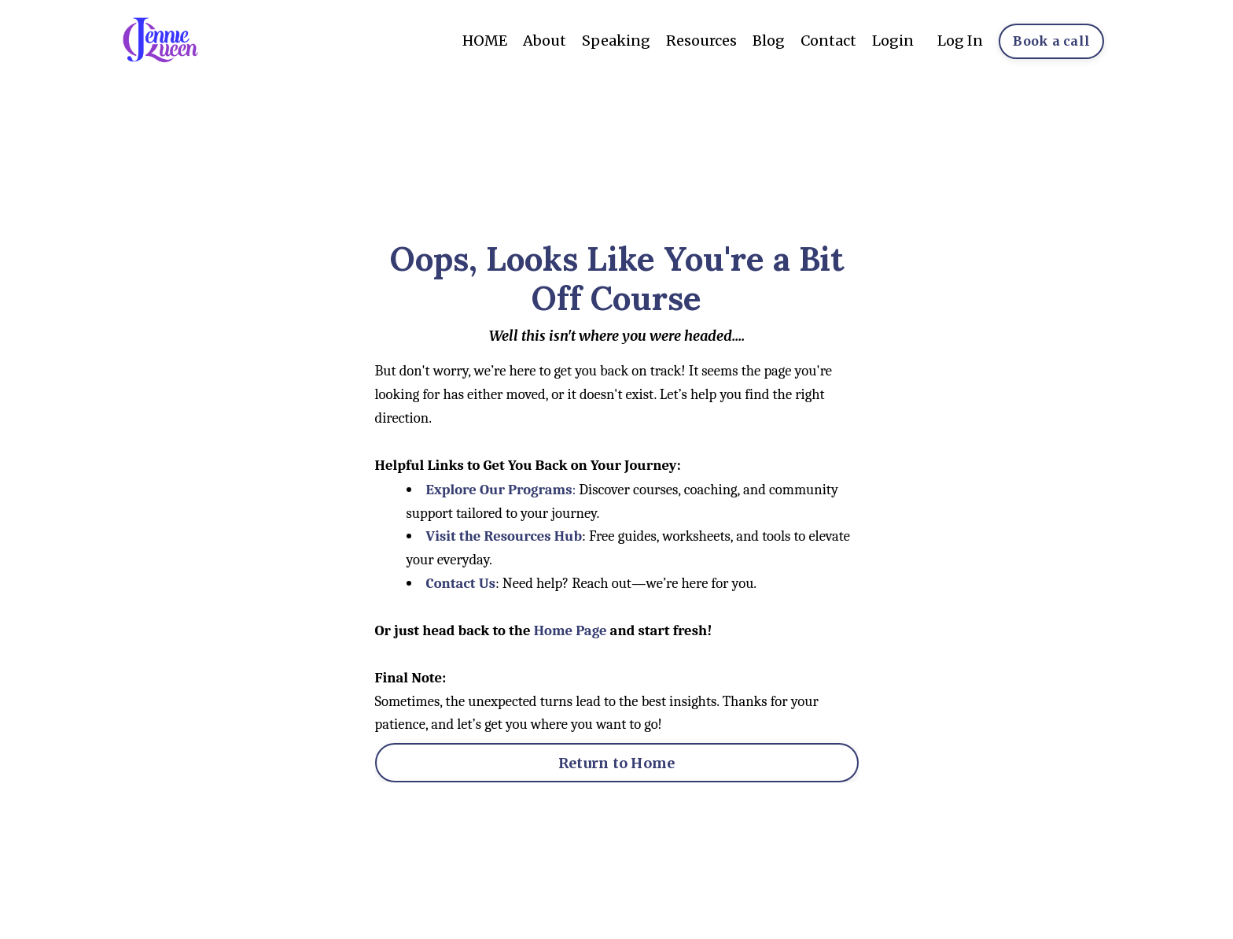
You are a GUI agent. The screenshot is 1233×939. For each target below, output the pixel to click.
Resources (701, 40)
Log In (960, 40)
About (544, 40)
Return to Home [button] (616, 763)
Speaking (616, 40)
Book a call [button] (1051, 41)
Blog (769, 40)
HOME (484, 40)
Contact (828, 40)
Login (893, 40)
